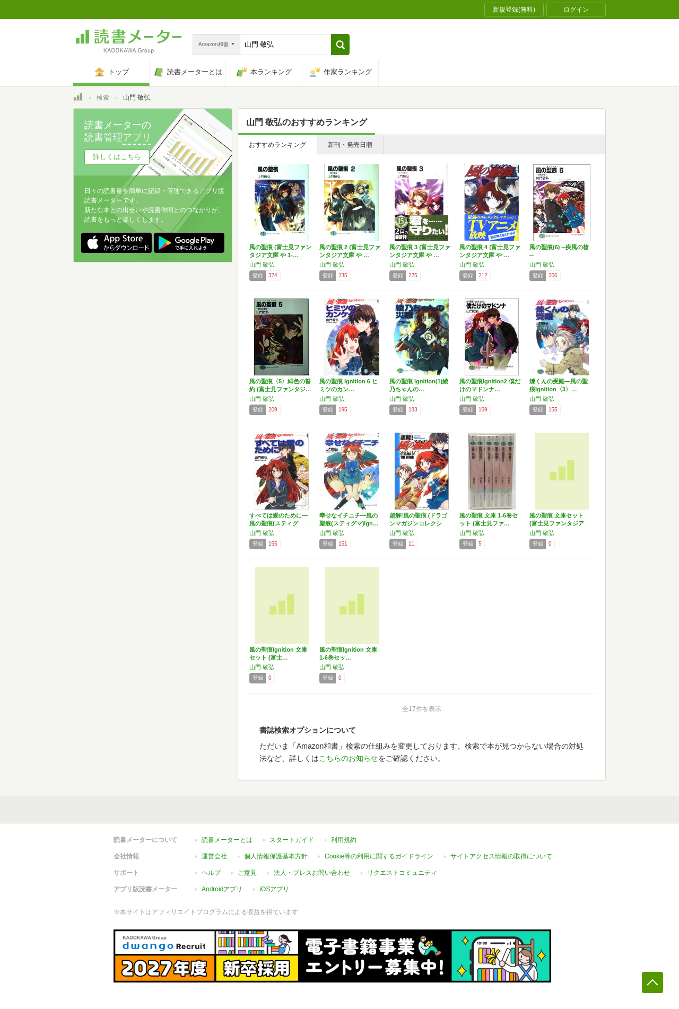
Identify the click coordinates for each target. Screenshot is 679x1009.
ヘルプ (211, 873)
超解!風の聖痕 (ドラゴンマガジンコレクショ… (418, 523)
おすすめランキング (277, 144)
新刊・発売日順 (350, 144)
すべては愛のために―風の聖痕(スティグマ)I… (278, 523)
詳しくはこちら (117, 157)
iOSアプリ (274, 889)
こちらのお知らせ (348, 758)
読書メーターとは (227, 840)
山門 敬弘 (261, 264)
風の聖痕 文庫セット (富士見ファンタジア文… (556, 523)
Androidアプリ (222, 889)
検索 (103, 97)
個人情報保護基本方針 (276, 856)
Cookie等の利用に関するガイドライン (379, 856)
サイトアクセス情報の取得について (501, 856)
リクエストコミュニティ (402, 873)
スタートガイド (291, 840)
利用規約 (343, 840)
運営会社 (214, 856)
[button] (340, 44)
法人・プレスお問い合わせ (312, 873)
